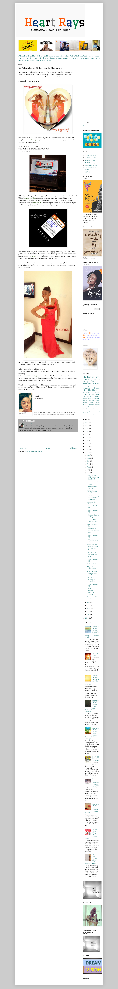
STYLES (43, 55)
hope (85, 384)
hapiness (97, 407)
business (97, 396)
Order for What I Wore (90, 168)
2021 (87, 435)
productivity (86, 411)
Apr (88, 605)
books (91, 403)
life (84, 376)
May (88, 602)
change (85, 394)
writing (65, 58)
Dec (88, 455)
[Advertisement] (91, 91)
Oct (88, 461)
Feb (88, 611)
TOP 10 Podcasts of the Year (93, 492)
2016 (87, 450)
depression (90, 413)
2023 (87, 429)
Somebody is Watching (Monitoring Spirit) (95, 782)
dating (85, 398)
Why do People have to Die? (92, 568)
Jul (88, 470)
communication (87, 415)
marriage (21, 58)
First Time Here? (90, 155)
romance (39, 60)
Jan (88, 614)
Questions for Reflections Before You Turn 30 (93, 505)
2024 (87, 426)
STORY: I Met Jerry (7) (93, 560)
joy (99, 409)
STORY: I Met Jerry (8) (93, 536)
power (85, 405)
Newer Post (22, 448)
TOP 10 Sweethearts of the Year (92, 486)
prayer (85, 401)
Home (48, 448)
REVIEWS (23, 55)
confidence (94, 415)
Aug (88, 467)
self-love (91, 401)
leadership (97, 413)
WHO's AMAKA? (47, 60)
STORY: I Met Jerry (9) (93, 511)
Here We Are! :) (95, 655)
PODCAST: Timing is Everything (91, 579)
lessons (45, 58)
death (84, 413)
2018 (87, 444)
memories (38, 58)
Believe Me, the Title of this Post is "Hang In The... (93, 547)
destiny (85, 392)
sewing (97, 411)
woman (97, 392)
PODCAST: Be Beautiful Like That (92, 554)
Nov (88, 458)
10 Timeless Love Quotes (92, 541)
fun (89, 392)
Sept (88, 464)
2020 (87, 438)
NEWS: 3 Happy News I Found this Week (92, 573)
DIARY (34, 55)
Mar (88, 608)
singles (52, 58)
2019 (87, 441)
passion (97, 394)
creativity (30, 58)
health (92, 409)
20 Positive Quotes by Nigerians (93, 516)
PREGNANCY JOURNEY (27, 60)
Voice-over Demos (91, 165)
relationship (64, 56)
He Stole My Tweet (93, 564)
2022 (87, 432)
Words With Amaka (91, 406)
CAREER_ (84, 56)
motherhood (95, 58)
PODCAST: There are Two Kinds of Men (93, 530)
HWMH (87, 172)
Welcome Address (91, 158)
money (91, 405)
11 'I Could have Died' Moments (92, 520)
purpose (96, 56)
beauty (85, 381)
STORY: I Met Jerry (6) (93, 585)
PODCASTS (74, 56)
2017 (87, 447)
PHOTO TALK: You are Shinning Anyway (92, 591)
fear (93, 411)
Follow (85, 126)
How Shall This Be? (92, 525)
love (57, 56)
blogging (59, 58)
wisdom (96, 379)
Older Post (73, 448)
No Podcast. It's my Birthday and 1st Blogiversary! (93, 497)
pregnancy (86, 58)
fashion (52, 56)
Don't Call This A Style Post (95, 759)
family (97, 398)
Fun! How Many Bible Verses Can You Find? (93, 477)
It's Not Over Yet (92, 482)
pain (92, 392)
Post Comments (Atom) (34, 452)
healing (79, 58)
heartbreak (72, 58)
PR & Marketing (90, 163)
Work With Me (90, 160)
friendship (87, 390)
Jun (88, 473)
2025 (87, 423)
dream (97, 384)
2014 (87, 618)
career (92, 381)
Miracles (85, 409)
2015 (87, 453)
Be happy (87, 396)
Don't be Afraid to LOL (92, 598)
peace (98, 403)
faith (91, 56)
